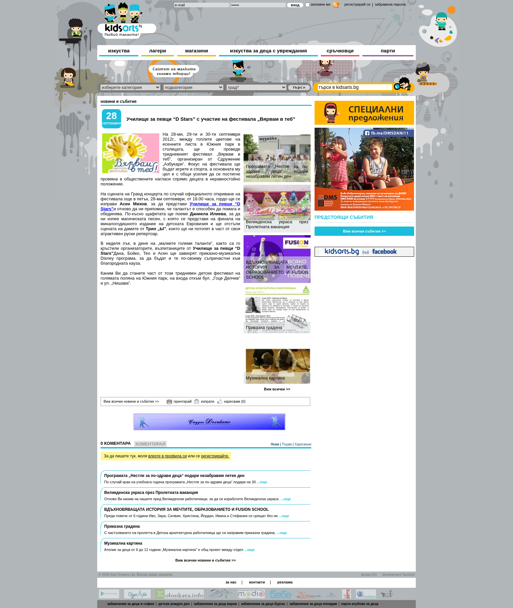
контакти (257, 582)
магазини (196, 50)
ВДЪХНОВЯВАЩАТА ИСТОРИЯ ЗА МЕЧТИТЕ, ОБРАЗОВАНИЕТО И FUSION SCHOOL (277, 270)
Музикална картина (265, 377)
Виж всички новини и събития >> (131, 401)
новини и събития (118, 101)
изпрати (204, 401)
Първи (287, 444)
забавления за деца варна (215, 604)
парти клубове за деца (359, 604)
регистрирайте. (215, 456)
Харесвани (303, 444)
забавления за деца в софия (130, 604)
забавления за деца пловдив (313, 604)
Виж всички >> (277, 389)
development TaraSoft (398, 574)
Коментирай (150, 443)
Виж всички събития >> (364, 231)
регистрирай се (357, 4)
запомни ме (320, 4)
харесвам (231, 401)
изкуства (118, 50)
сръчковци (340, 50)
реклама (285, 582)
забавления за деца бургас (263, 604)
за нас (230, 582)
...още (262, 482)
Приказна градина (264, 327)
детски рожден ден (173, 604)
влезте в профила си (167, 456)
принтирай (179, 401)
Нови (275, 444)
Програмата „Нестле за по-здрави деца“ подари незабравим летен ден (277, 171)
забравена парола (390, 4)
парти (388, 50)
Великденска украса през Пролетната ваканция (277, 224)
